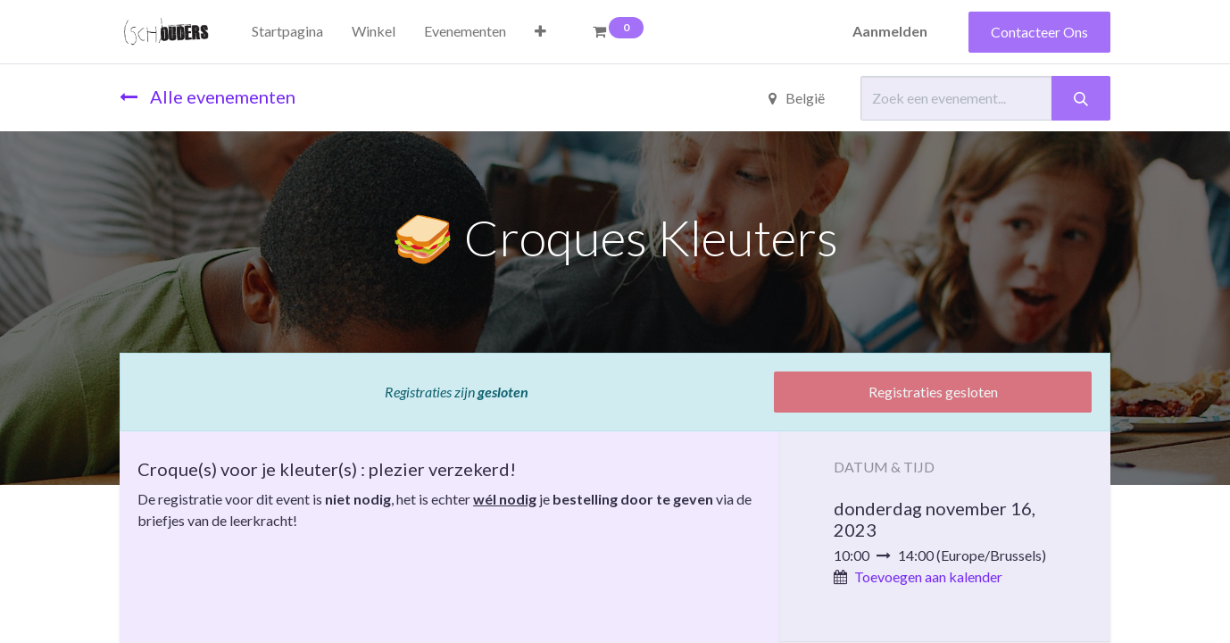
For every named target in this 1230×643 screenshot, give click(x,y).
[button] (540, 31)
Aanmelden (889, 30)
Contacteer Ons (1039, 31)
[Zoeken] (1080, 98)
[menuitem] (287, 31)
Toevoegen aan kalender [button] (928, 576)
